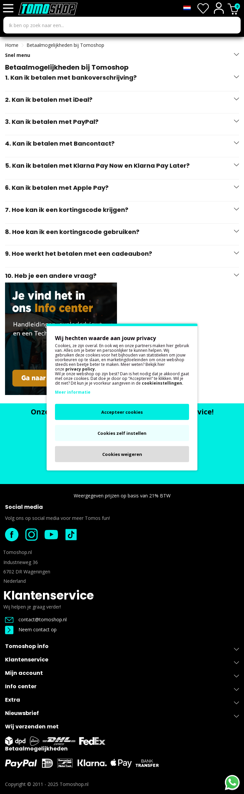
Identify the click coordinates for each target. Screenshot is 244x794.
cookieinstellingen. (162, 383)
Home (11, 45)
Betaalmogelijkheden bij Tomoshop (65, 45)
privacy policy (80, 369)
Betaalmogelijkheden (36, 748)
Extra (122, 701)
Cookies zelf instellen (122, 433)
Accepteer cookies (122, 412)
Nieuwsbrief (122, 714)
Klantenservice (48, 595)
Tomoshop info (122, 647)
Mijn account (122, 674)
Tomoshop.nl (74, 784)
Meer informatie (72, 392)
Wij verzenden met (32, 726)
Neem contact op (31, 629)
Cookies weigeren (122, 454)
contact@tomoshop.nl (36, 619)
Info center (122, 688)
